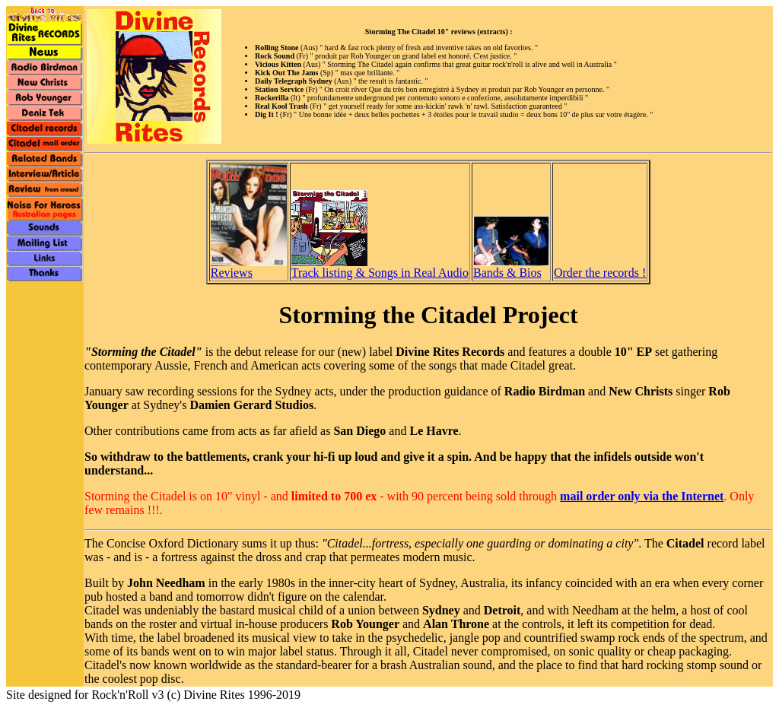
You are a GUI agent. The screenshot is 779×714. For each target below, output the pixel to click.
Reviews (249, 267)
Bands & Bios (511, 267)
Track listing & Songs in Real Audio (380, 267)
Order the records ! (600, 272)
